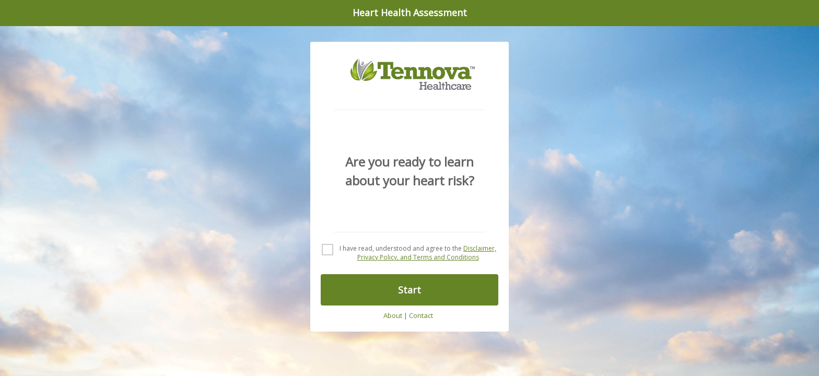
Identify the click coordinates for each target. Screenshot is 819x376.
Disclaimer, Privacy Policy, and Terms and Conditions (427, 253)
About (392, 316)
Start (409, 290)
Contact (421, 316)
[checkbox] (409, 253)
